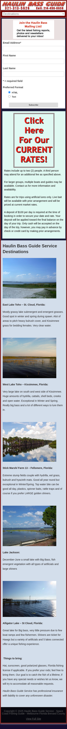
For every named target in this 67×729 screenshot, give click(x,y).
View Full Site (33, 718)
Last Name (9, 68)
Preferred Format (13, 87)
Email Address (12, 42)
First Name (9, 55)
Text (14, 97)
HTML (15, 92)
